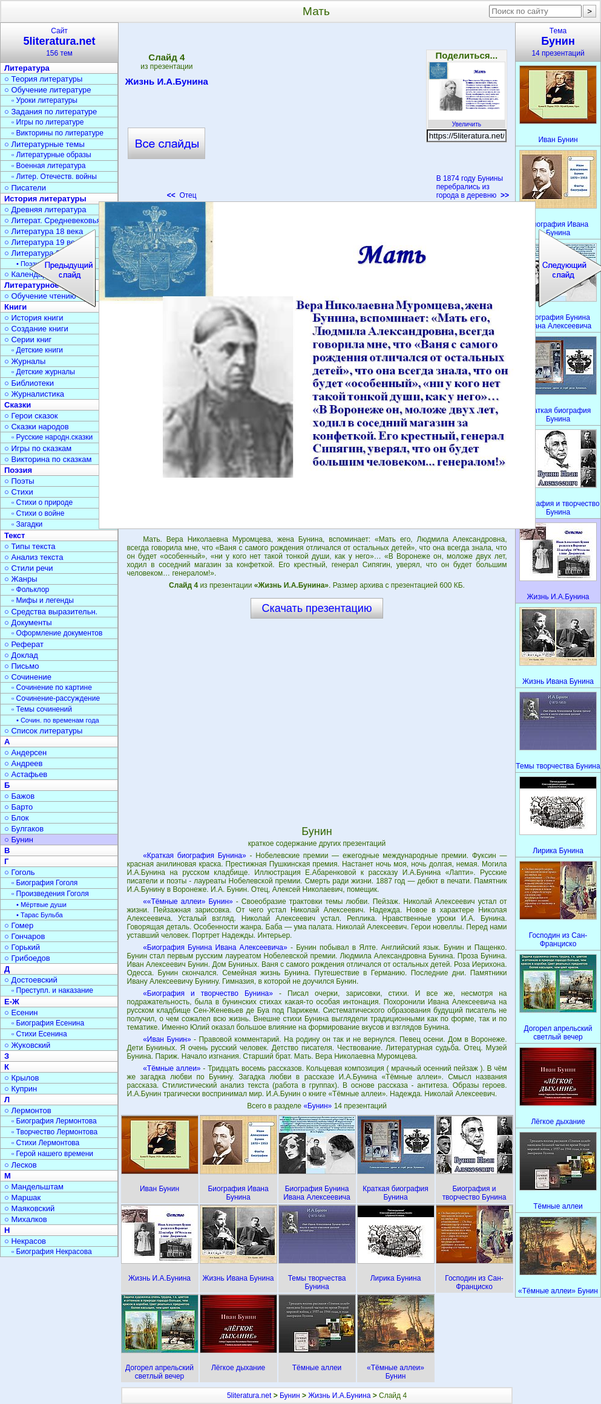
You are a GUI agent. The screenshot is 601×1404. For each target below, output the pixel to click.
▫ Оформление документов (56, 633)
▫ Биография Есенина (47, 1023)
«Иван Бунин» (167, 1039)
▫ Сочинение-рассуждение (55, 698)
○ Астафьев (25, 774)
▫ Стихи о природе (42, 502)
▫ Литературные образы (51, 155)
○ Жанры (21, 578)
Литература (27, 68)
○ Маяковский (29, 1208)
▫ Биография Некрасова (51, 1251)
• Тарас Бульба (39, 914)
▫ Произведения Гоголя (50, 893)
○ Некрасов (25, 1241)
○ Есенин (21, 1012)
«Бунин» (318, 1106)
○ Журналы (24, 361)
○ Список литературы (43, 730)
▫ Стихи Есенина (39, 1034)
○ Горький (22, 947)
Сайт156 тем (59, 42)
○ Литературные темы (44, 144)
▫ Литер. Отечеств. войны (54, 176)
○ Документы (27, 622)
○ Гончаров (24, 936)
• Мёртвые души (41, 904)
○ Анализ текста (33, 557)
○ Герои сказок (31, 415)
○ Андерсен (25, 752)
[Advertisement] (316, 115)
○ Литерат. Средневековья (52, 220)
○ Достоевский (30, 979)
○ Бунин (18, 839)
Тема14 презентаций (558, 42)
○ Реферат (24, 644)
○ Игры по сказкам (37, 448)
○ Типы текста (30, 546)
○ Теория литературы (43, 78)
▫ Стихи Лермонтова (45, 1143)
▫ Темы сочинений (41, 709)
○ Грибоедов (27, 958)
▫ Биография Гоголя (44, 883)
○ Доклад (21, 655)
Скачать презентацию (317, 608)
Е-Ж (11, 1001)
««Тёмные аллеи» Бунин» (188, 901)
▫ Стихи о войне (37, 513)
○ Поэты (19, 481)
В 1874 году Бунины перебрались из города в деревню (472, 187)
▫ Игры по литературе (47, 122)
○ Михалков (25, 1219)
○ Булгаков (24, 828)
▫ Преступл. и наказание (52, 990)
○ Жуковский (27, 1045)
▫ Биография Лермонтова (54, 1121)
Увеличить (467, 121)
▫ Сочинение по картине (51, 687)
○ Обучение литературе (47, 89)
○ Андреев (23, 763)
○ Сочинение (27, 676)
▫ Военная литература (48, 165)
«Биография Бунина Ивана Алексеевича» (215, 947)
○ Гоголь (19, 872)
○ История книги (34, 317)
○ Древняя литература (45, 209)
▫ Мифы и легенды (42, 600)
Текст (14, 535)
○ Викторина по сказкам (47, 459)
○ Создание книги (36, 328)
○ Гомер (18, 925)
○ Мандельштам (34, 1186)
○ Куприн (20, 1088)
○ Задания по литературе (50, 111)
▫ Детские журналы (43, 372)
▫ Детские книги (37, 350)
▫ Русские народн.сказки (52, 437)
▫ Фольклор (30, 589)
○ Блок (16, 817)
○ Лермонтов (27, 1110)
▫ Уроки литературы (44, 100)
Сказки (17, 404)
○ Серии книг (27, 339)
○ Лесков (20, 1164)
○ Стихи (18, 491)
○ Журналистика (34, 393)
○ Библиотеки (29, 383)
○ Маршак (22, 1197)
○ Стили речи (28, 568)
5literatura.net (249, 1395)
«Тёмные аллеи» (171, 1068)
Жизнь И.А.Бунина (166, 83)
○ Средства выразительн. (50, 611)
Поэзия (18, 470)
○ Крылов (21, 1077)
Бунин (290, 1395)
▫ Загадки (26, 524)
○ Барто (18, 806)
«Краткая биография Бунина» (194, 855)
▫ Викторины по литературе (57, 133)
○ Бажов (19, 796)
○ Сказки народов (36, 426)
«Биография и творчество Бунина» (208, 993)
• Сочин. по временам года (57, 720)
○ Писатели (25, 187)
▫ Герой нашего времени (52, 1153)
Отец (182, 195)
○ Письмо (21, 666)
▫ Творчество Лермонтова (54, 1132)
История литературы (45, 198)
